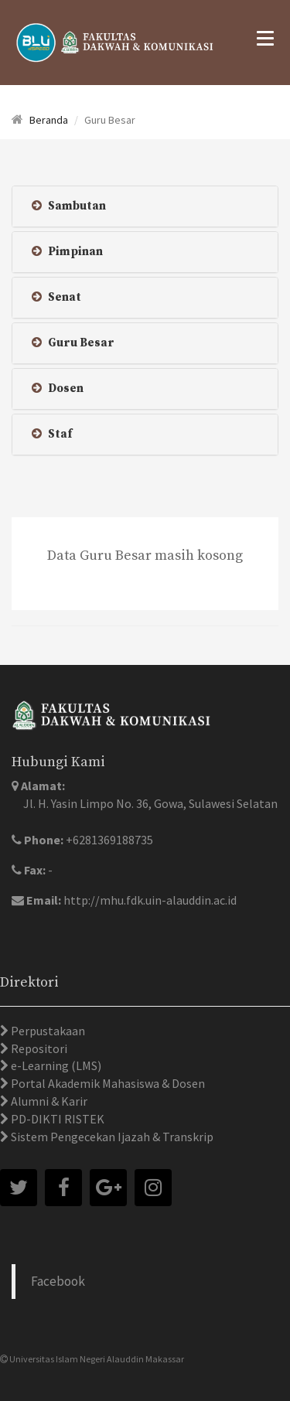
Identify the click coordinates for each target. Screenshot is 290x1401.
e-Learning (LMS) (55, 1065)
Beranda (48, 120)
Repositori (38, 1048)
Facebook (58, 1281)
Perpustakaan (47, 1030)
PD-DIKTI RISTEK (56, 1119)
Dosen (58, 388)
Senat (56, 297)
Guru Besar (73, 343)
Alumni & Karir (48, 1101)
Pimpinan (67, 251)
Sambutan (69, 206)
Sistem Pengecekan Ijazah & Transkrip (111, 1136)
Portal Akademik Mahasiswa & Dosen (107, 1083)
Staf (52, 434)
